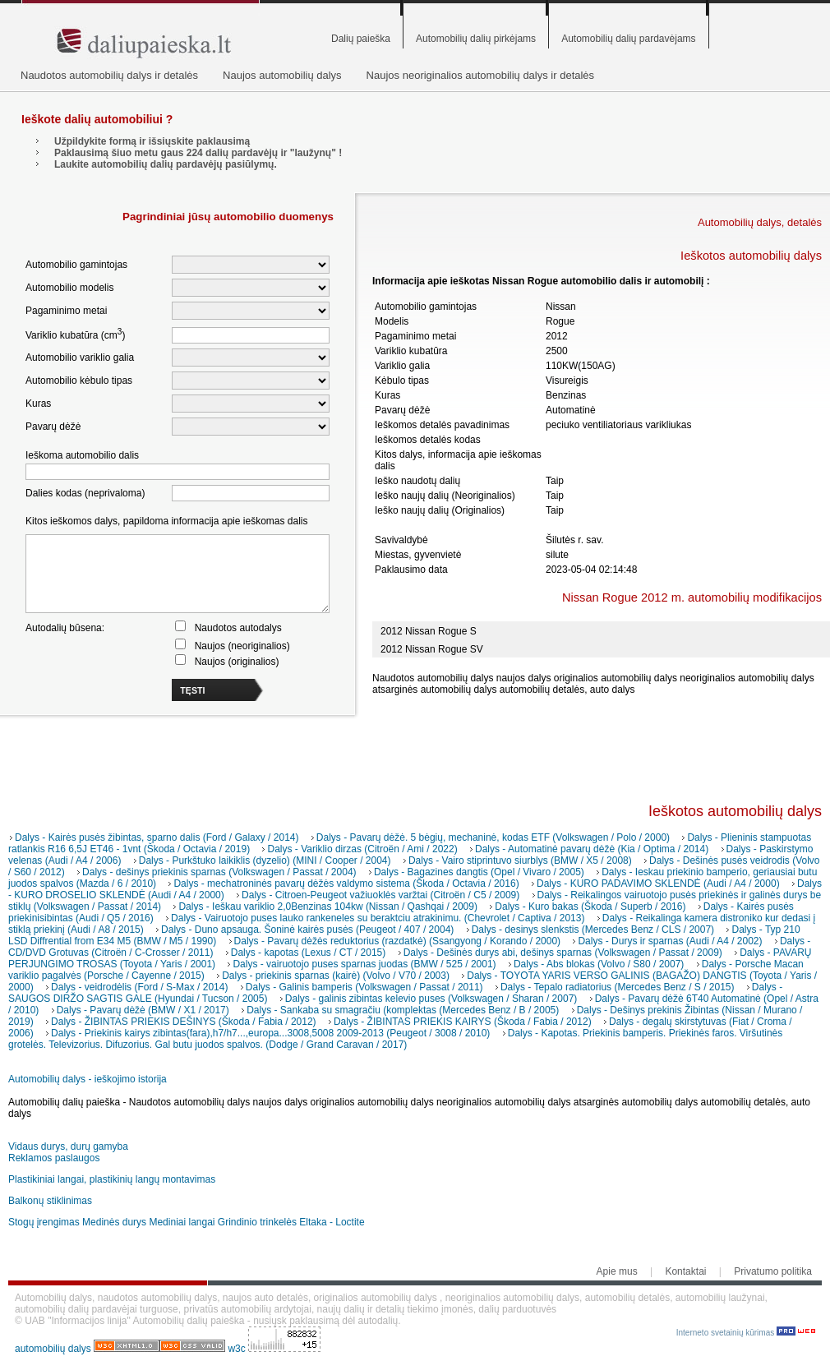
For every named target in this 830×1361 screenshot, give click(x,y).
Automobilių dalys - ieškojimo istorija (87, 1079)
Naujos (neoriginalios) (242, 646)
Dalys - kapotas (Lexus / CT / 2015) (308, 952)
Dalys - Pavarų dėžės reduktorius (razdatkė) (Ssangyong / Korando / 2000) (397, 941)
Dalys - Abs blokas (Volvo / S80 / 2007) (599, 964)
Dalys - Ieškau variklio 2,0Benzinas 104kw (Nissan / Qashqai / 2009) (327, 906)
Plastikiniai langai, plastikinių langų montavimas (111, 1179)
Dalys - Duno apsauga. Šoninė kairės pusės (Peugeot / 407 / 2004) (307, 929)
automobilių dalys (53, 1348)
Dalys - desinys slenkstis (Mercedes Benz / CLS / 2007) (593, 929)
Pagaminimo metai (66, 310)
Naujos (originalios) (237, 661)
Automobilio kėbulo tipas (78, 380)
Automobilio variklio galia (79, 357)
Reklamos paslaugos (53, 1158)
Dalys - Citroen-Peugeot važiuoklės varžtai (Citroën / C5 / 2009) (380, 895)
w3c (238, 1348)
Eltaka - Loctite (331, 1222)
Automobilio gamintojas (76, 264)
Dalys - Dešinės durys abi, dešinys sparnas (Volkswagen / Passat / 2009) (562, 952)
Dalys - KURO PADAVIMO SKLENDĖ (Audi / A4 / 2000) (658, 883)
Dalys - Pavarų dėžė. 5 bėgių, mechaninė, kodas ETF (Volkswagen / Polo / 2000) (493, 837)
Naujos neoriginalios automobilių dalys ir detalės (481, 75)
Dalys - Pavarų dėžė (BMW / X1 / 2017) (143, 1010)
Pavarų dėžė (53, 426)
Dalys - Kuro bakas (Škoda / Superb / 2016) (590, 906)
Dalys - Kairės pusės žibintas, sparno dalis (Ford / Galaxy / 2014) (156, 837)
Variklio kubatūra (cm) (75, 334)
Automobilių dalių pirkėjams (476, 38)
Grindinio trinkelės (257, 1222)
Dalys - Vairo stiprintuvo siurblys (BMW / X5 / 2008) (520, 860)
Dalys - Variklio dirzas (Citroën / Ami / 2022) (362, 849)
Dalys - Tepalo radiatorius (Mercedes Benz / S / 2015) (617, 987)
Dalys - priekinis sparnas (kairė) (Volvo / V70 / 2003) (336, 975)
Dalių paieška (360, 38)
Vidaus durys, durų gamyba (68, 1146)
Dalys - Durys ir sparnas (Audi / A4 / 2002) (670, 941)
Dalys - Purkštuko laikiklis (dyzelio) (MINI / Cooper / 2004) (265, 860)
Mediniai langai (181, 1222)
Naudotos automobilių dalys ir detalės (109, 75)
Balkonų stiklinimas (50, 1200)
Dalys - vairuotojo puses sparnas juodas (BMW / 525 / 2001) (364, 964)
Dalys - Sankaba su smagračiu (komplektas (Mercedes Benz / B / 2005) (403, 1010)
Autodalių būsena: (64, 628)
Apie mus (617, 1271)
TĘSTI (192, 690)
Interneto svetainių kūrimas (745, 1332)
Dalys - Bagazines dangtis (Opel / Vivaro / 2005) (479, 872)
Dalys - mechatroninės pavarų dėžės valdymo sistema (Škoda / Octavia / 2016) (346, 883)
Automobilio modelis (69, 287)
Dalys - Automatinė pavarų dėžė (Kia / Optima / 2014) (591, 849)
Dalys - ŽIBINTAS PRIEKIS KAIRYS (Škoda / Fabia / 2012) (463, 1021)
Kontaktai (685, 1271)
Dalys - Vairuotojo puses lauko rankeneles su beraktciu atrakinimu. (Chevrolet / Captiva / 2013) (377, 918)
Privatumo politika (773, 1271)
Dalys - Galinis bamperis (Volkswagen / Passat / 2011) (364, 987)
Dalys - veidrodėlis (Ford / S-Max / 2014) (139, 987)
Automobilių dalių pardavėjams (628, 38)
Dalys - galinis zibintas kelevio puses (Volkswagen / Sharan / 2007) (431, 998)
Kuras (38, 403)
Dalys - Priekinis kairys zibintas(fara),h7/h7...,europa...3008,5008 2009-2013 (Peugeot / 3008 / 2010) (270, 1033)
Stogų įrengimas (44, 1222)
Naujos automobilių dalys (282, 75)
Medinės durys (114, 1222)
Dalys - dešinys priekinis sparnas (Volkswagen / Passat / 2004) (219, 872)
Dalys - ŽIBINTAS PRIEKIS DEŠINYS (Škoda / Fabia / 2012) (183, 1021)
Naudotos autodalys (238, 628)
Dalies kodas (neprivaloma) (85, 493)
